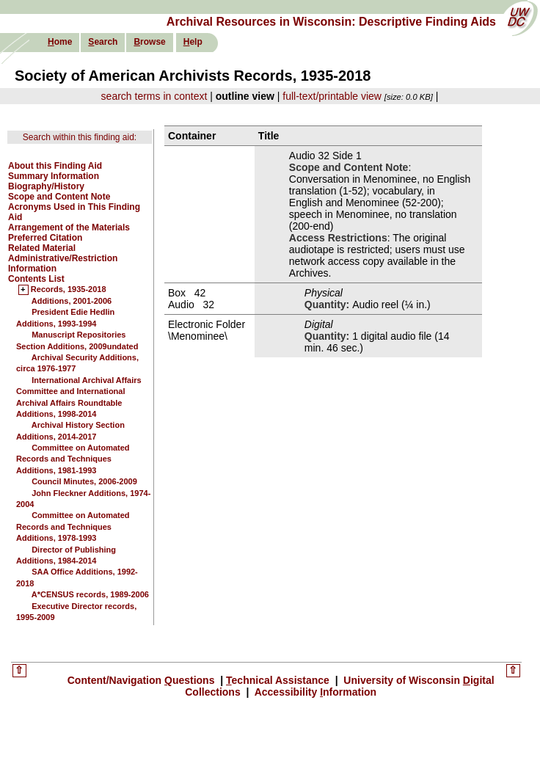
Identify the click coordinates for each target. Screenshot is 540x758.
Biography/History (46, 186)
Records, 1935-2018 (68, 289)
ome (60, 42)
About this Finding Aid (55, 166)
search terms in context (154, 96)
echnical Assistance (279, 680)
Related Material (42, 248)
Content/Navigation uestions (143, 680)
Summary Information (53, 176)
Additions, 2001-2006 (72, 300)
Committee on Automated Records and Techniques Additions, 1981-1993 (73, 459)
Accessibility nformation (314, 692)
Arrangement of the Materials (69, 227)
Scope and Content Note (59, 197)
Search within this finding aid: (79, 137)
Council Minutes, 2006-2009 (84, 481)
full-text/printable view (332, 96)
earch (102, 42)
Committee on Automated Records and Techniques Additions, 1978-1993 (73, 526)
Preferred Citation (45, 238)
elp (192, 42)
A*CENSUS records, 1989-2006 (90, 594)
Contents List (36, 279)
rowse (149, 42)
